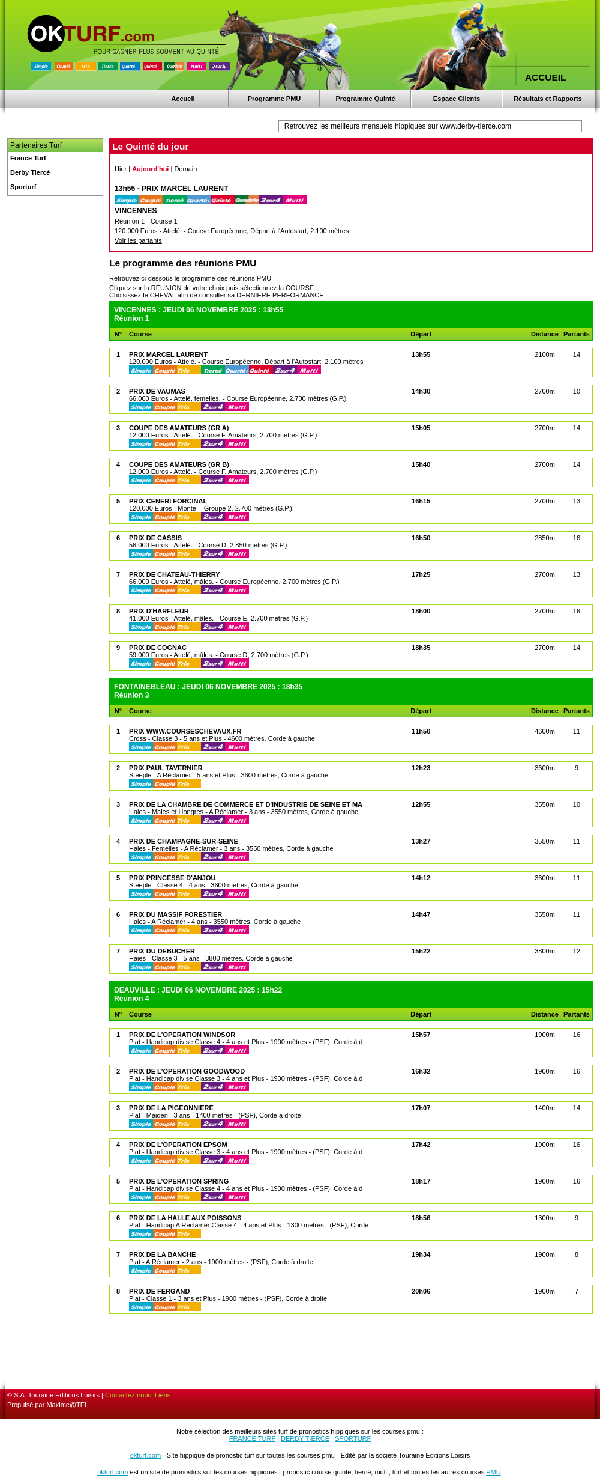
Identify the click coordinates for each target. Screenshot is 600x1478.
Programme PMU (274, 98)
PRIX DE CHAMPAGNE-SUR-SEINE (183, 841)
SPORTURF (353, 1438)
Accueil (182, 98)
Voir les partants (138, 240)
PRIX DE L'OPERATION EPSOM (178, 1144)
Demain (185, 168)
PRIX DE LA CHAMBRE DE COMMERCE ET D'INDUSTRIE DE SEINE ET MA (245, 804)
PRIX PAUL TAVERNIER (166, 767)
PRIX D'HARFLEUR (159, 611)
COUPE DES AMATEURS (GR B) (179, 464)
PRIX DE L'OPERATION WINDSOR (182, 1034)
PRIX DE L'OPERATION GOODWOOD (187, 1071)
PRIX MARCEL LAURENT (168, 354)
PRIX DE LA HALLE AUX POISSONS (185, 1217)
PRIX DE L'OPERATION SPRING (179, 1181)
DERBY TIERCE (305, 1438)
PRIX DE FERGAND (159, 1291)
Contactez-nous (128, 1395)
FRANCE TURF (252, 1438)
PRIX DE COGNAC (158, 647)
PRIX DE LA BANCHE (162, 1254)
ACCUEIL (545, 77)
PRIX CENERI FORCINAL (168, 501)
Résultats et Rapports (548, 98)
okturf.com (145, 1455)
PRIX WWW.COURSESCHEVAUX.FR (185, 731)
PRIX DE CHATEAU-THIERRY (174, 574)
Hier (121, 168)
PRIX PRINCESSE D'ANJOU (172, 877)
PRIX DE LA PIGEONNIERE (171, 1108)
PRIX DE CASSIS (155, 537)
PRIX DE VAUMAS (157, 391)
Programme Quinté (365, 98)
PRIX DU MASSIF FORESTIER (175, 914)
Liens (162, 1395)
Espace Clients (456, 98)
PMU (493, 1472)
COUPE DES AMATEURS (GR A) (179, 427)
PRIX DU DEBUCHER (162, 951)
